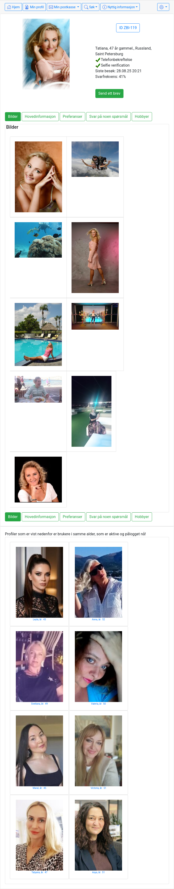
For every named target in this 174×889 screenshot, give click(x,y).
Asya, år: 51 (98, 872)
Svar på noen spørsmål (108, 116)
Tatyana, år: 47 (39, 872)
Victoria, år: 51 (98, 788)
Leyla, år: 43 (39, 619)
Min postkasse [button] (62, 7)
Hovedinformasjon (40, 116)
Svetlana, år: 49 (39, 703)
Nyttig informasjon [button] (118, 7)
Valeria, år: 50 (98, 703)
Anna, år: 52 (98, 619)
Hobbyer (142, 116)
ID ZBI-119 (128, 28)
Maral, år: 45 (39, 788)
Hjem (13, 7)
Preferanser (72, 116)
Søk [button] (89, 7)
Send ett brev (109, 93)
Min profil (34, 7)
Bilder (13, 116)
